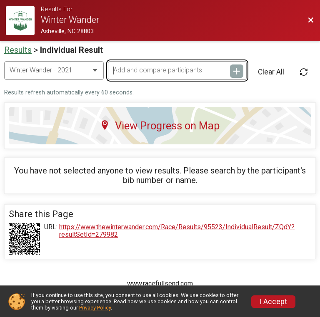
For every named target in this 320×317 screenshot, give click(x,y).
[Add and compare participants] (177, 70)
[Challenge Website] (23, 20)
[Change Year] (54, 70)
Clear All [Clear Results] (271, 72)
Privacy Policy (95, 308)
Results (18, 50)
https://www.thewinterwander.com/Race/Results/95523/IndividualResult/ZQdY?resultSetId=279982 (177, 230)
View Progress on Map (160, 125)
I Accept (273, 301)
